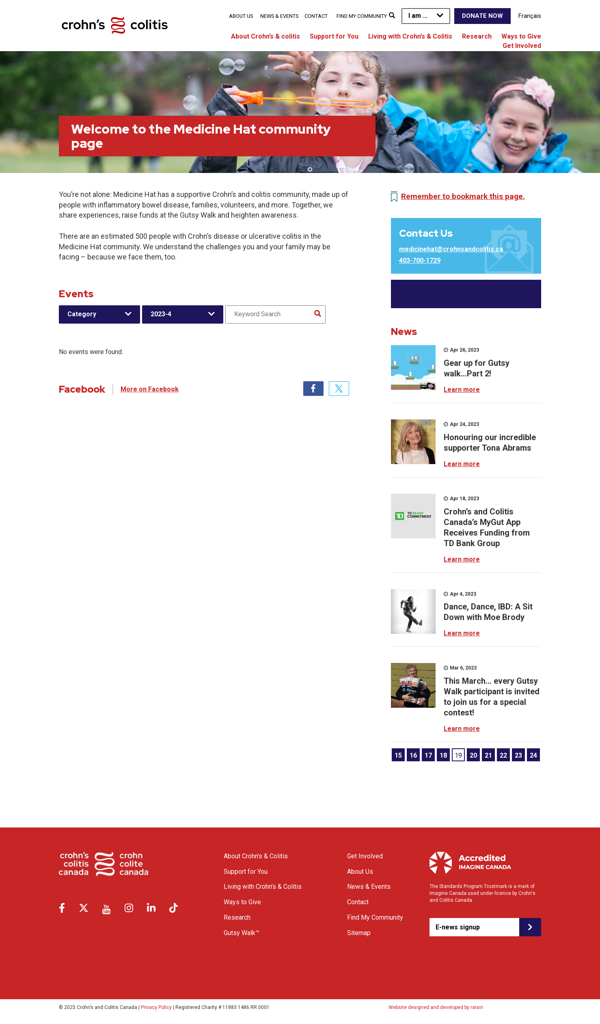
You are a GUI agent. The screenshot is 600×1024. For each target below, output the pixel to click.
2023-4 (161, 314)
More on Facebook (150, 389)
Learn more (462, 389)
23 (518, 755)
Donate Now (482, 15)
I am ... (417, 15)
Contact (316, 16)
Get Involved (522, 46)
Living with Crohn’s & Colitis (410, 36)
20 (473, 755)
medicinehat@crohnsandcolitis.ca (451, 249)
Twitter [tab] (339, 388)
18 (443, 755)
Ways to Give (521, 36)
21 (488, 755)
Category (81, 314)
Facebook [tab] (313, 388)
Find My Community (362, 16)
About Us (241, 16)
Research (477, 36)
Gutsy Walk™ (241, 933)
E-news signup (458, 927)
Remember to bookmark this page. (463, 196)
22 (503, 755)
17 (428, 755)
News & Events (279, 16)
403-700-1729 (419, 260)
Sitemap (359, 933)
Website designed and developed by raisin (435, 1007)
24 (533, 755)
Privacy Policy (156, 1007)
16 (413, 755)
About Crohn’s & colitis (265, 36)
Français (529, 15)
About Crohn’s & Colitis (256, 856)
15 (398, 755)
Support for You (334, 36)
